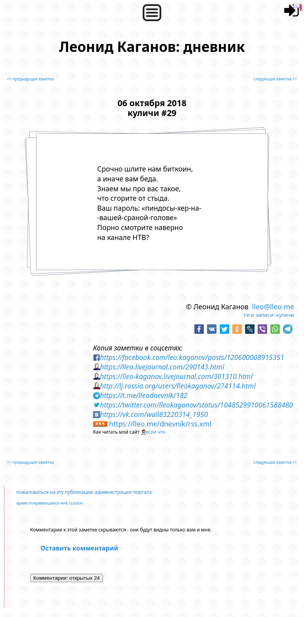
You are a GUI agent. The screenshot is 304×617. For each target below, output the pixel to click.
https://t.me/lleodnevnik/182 (143, 395)
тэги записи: (259, 314)
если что (155, 431)
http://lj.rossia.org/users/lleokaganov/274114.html (178, 385)
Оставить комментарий (79, 548)
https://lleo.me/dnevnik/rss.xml (160, 423)
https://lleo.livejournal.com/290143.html (162, 366)
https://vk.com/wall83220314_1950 (154, 414)
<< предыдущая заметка (30, 79)
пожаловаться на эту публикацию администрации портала (84, 492)
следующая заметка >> (275, 79)
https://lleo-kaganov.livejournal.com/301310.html (176, 376)
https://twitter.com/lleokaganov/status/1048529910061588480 (196, 404)
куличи (285, 314)
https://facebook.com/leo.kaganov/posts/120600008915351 (192, 357)
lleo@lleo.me (273, 306)
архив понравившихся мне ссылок (49, 503)
